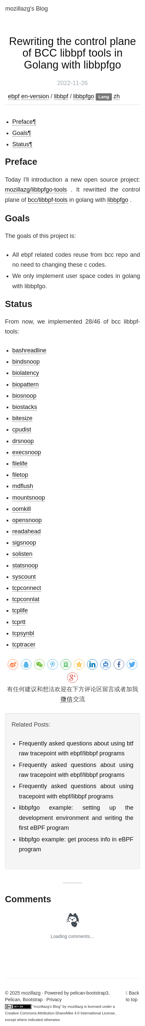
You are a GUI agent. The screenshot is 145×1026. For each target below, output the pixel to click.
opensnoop (27, 520)
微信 (66, 699)
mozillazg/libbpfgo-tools (36, 189)
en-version (35, 96)
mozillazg (75, 1006)
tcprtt (18, 622)
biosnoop (24, 395)
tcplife (20, 610)
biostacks (24, 407)
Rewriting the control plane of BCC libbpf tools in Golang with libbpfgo (72, 53)
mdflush (22, 486)
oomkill (21, 509)
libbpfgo (83, 96)
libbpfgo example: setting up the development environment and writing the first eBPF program (76, 817)
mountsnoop (28, 497)
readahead (26, 531)
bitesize (22, 418)
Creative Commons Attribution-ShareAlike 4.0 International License (60, 1013)
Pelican (12, 999)
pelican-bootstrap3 (89, 993)
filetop (20, 474)
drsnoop (23, 441)
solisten (22, 554)
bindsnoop (26, 361)
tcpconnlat (25, 599)
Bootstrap (33, 999)
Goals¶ (21, 133)
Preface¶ (24, 121)
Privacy (54, 999)
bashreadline (29, 350)
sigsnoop (24, 542)
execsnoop (26, 452)
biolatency (25, 373)
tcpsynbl (23, 633)
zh (117, 96)
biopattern (25, 384)
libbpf (61, 96)
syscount (24, 576)
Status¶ (22, 144)
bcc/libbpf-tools (48, 200)
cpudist (21, 429)
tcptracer (23, 644)
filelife (19, 463)
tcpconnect (26, 588)
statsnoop (25, 565)
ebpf (14, 96)
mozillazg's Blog (26, 8)
